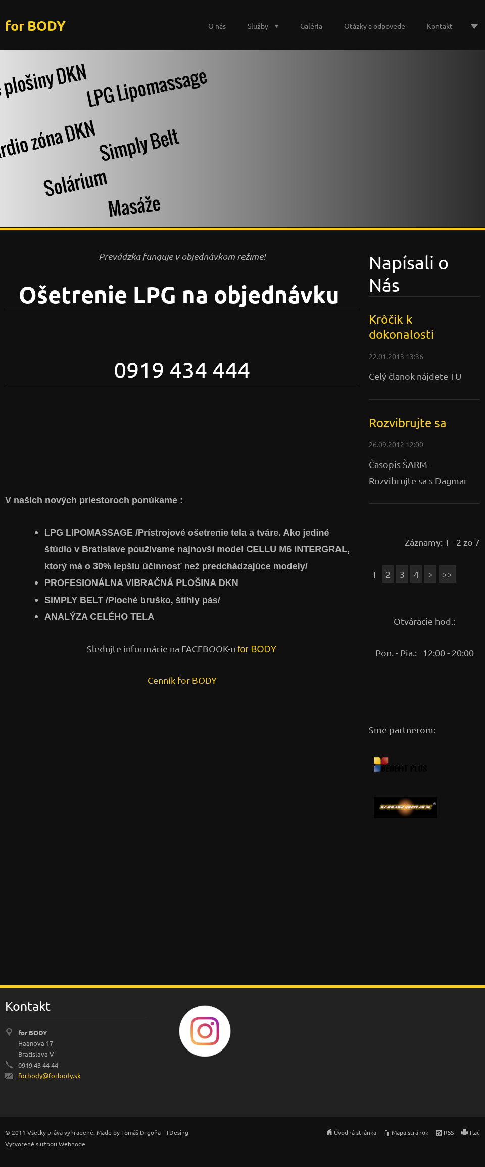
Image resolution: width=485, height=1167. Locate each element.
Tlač (474, 1132)
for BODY (256, 649)
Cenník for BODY (182, 680)
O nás (217, 25)
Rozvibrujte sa (408, 422)
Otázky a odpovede (374, 25)
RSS (449, 1132)
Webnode (72, 1144)
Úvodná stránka (355, 1132)
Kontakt (440, 25)
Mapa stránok (410, 1132)
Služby (258, 25)
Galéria (311, 25)
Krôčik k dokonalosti (401, 326)
